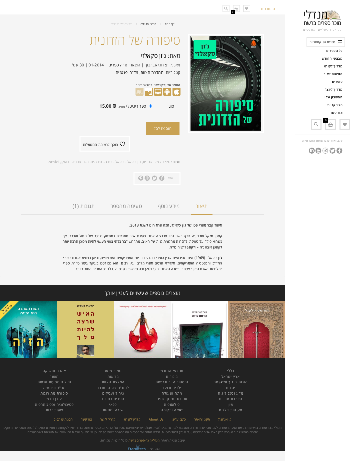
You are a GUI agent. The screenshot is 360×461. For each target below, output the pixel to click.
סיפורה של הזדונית (156, 161)
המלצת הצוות (152, 72)
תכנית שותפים (63, 419)
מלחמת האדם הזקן (74, 161)
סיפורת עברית (230, 398)
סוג (171, 106)
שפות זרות (54, 410)
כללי (230, 370)
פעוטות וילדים (230, 410)
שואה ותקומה (172, 410)
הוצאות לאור (333, 74)
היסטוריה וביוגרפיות (172, 382)
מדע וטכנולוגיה (230, 393)
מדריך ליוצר (333, 89)
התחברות (268, 8)
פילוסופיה (172, 404)
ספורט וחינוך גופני (171, 398)
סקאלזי (119, 161)
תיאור (202, 206)
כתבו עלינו (179, 419)
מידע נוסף (169, 206)
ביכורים (172, 376)
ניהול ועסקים (113, 393)
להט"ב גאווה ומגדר (113, 387)
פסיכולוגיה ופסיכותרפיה (54, 404)
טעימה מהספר (126, 206)
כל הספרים (334, 50)
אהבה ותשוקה (54, 370)
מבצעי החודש (332, 58)
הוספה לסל (163, 128)
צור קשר (336, 112)
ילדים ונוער (171, 387)
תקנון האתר (202, 419)
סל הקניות (334, 105)
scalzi (54, 161)
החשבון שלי (333, 97)
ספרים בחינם (113, 398)
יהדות (231, 387)
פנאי (113, 404)
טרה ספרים (117, 65)
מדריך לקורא (333, 66)
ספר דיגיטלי (125, 106)
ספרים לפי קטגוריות (322, 42)
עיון (231, 404)
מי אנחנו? (225, 419)
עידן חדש (54, 398)
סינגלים (96, 161)
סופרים (337, 81)
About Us (156, 419)
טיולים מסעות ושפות (54, 382)
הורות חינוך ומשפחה (231, 382)
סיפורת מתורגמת (54, 393)
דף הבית (170, 24)
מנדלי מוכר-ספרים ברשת (144, 440)
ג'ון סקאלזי (153, 55)
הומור (54, 376)
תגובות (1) (83, 206)
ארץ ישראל (231, 376)
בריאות (113, 376)
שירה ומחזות (113, 410)
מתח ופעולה (172, 393)
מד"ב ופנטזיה (148, 24)
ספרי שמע (113, 370)
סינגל (108, 161)
